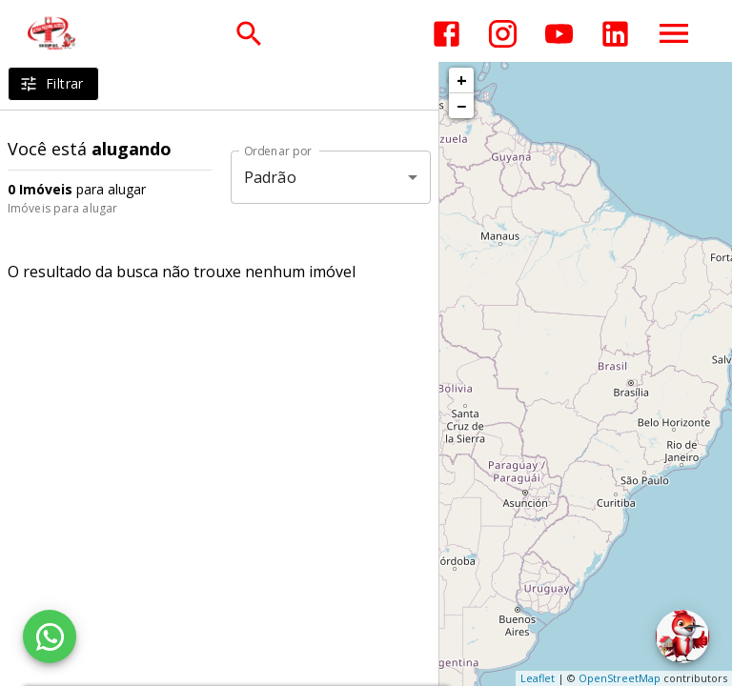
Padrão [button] (270, 177)
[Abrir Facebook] (446, 33)
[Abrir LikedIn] (615, 33)
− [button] (461, 105)
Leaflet (537, 678)
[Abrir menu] (673, 33)
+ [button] (462, 80)
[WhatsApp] (49, 636)
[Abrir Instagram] (502, 33)
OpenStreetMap (620, 678)
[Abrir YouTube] (559, 33)
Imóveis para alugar (62, 208)
